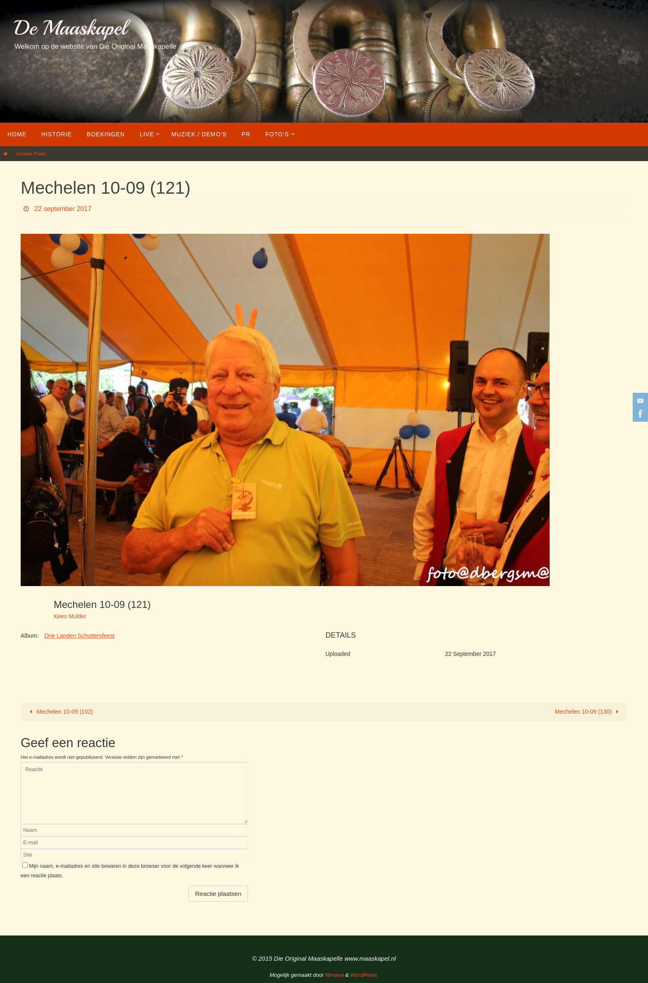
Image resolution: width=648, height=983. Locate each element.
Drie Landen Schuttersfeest (79, 635)
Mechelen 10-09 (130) (588, 711)
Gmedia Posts (30, 153)
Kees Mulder (70, 616)
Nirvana (334, 975)
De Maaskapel (70, 28)
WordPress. (364, 975)
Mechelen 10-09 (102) (60, 711)
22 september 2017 (62, 208)
